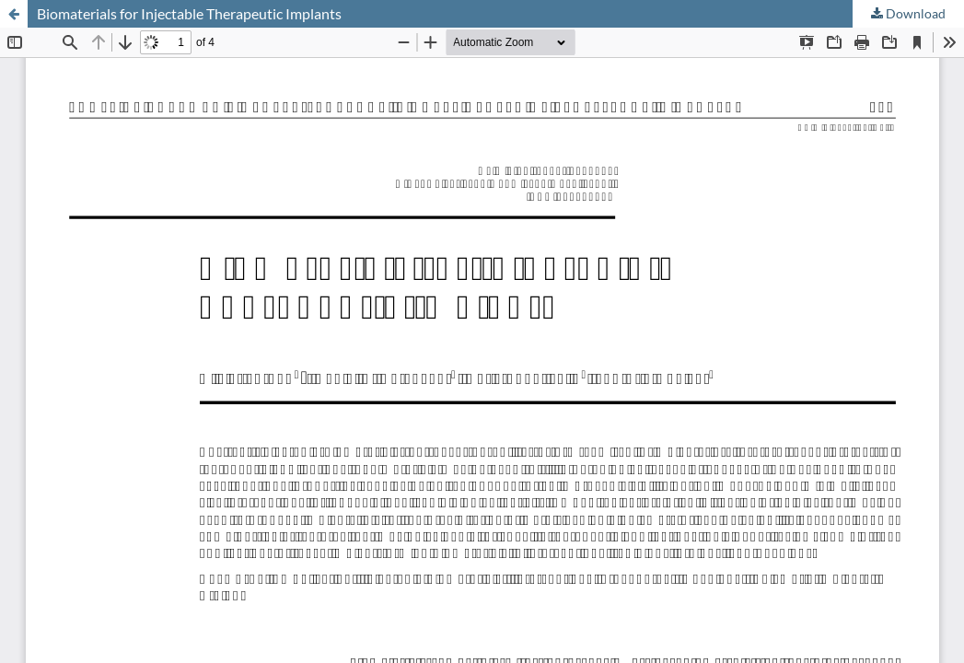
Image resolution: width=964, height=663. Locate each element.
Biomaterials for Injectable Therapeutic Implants (189, 13)
